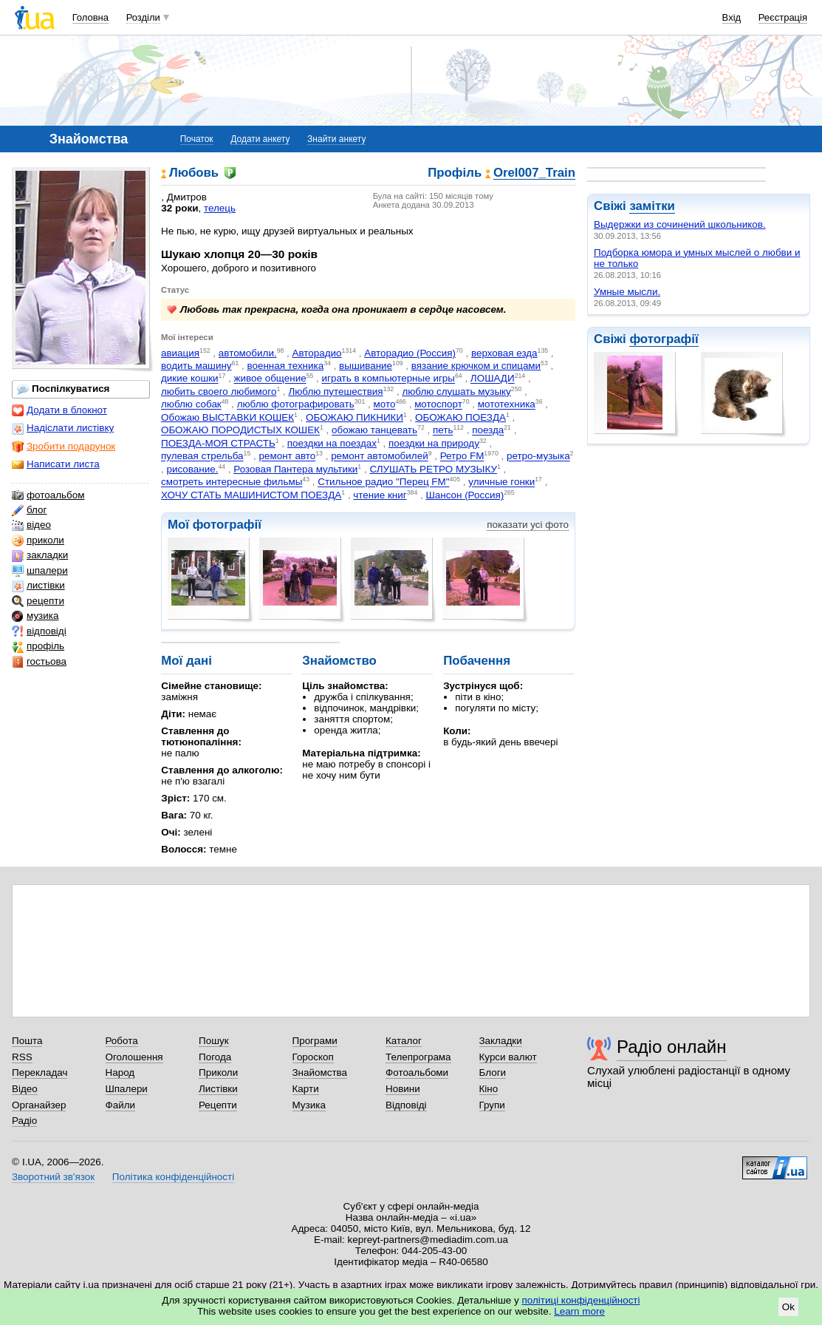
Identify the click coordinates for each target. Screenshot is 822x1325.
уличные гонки (501, 482)
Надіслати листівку (63, 428)
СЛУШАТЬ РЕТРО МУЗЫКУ (433, 469)
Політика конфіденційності (173, 1176)
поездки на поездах (332, 443)
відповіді (39, 631)
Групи (492, 1105)
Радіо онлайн (672, 1047)
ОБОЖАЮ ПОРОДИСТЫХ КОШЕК (240, 430)
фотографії (663, 339)
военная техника (285, 365)
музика (35, 616)
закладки (40, 555)
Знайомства (320, 1072)
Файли (121, 1105)
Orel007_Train (534, 173)
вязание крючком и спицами (476, 365)
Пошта (27, 1040)
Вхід (731, 17)
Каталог (404, 1040)
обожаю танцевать (374, 430)
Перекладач (39, 1072)
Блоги (493, 1072)
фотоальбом (48, 495)
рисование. (192, 469)
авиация (180, 353)
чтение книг (379, 495)
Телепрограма (418, 1057)
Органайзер (39, 1105)
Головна (90, 17)
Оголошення (134, 1057)
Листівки (218, 1088)
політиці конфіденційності (581, 1300)
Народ (120, 1072)
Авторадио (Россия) (410, 353)
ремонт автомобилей (379, 456)
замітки (652, 206)
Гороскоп (313, 1057)
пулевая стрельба (202, 456)
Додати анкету (260, 139)
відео (31, 525)
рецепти (38, 601)
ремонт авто (286, 456)
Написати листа (56, 464)
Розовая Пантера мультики (295, 469)
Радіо (24, 1120)
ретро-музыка (538, 456)
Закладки (500, 1040)
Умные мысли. (627, 291)
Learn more (579, 1311)
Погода (215, 1057)
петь (443, 430)
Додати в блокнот (59, 410)
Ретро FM (462, 456)
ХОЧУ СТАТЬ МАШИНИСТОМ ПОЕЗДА (251, 495)
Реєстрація (782, 17)
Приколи (218, 1072)
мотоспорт (438, 404)
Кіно (489, 1088)
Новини (403, 1088)
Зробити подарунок (63, 447)
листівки (38, 586)
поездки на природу (433, 443)
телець (220, 208)
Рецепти (218, 1105)
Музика (309, 1105)
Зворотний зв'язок (53, 1176)
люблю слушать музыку (456, 391)
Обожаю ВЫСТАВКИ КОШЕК (227, 417)
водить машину (196, 365)
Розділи (143, 17)
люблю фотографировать (296, 404)
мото (384, 404)
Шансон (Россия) (464, 495)
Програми (315, 1040)
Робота (122, 1040)
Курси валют (508, 1057)
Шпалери (127, 1088)
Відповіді (406, 1105)
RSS (22, 1057)
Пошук (214, 1040)
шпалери (40, 571)
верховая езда (504, 353)
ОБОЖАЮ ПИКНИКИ (354, 417)
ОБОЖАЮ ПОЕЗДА (460, 417)
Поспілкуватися (63, 389)
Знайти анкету (336, 139)
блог (29, 510)
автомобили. (248, 353)
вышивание (365, 365)
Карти (305, 1088)
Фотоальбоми (417, 1072)
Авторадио (317, 353)
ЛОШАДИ (492, 378)
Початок (196, 139)
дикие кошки (190, 378)
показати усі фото (528, 524)
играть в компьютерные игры (388, 378)
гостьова (39, 662)
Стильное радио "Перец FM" (383, 482)
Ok (788, 1306)
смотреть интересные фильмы (231, 482)
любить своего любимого (218, 391)
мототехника (506, 404)
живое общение (270, 378)
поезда (488, 430)
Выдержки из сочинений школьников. (680, 224)
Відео (25, 1088)
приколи (38, 540)
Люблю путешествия (335, 391)
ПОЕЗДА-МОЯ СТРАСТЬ (218, 443)
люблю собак (191, 404)
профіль (38, 646)
